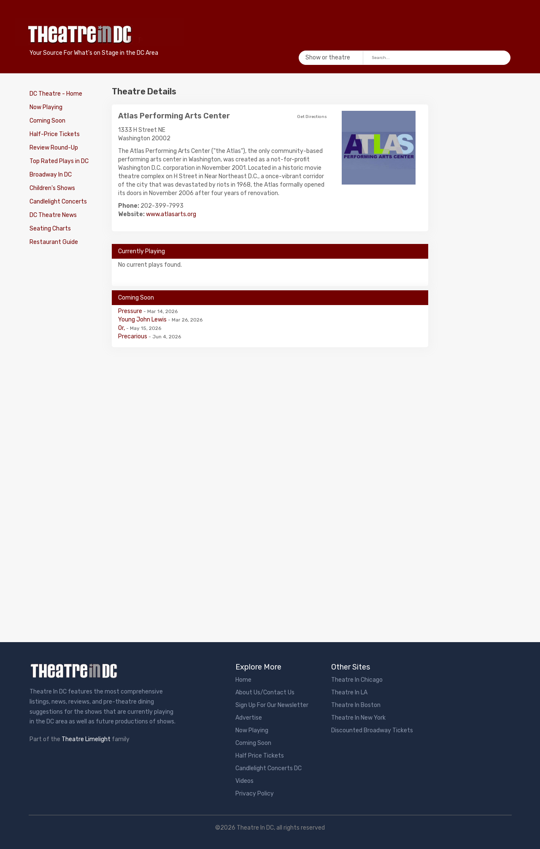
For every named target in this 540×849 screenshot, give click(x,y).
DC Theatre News (53, 215)
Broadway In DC (51, 174)
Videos (244, 781)
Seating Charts (50, 228)
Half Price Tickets (259, 755)
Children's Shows (52, 188)
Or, (122, 328)
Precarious (133, 336)
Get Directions (312, 116)
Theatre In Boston (356, 705)
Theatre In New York (358, 717)
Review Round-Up (54, 147)
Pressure (130, 311)
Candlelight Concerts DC (268, 768)
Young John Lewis (143, 319)
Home (243, 679)
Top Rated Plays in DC (59, 161)
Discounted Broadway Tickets (372, 730)
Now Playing (46, 107)
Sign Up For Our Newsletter (271, 705)
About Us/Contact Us (264, 692)
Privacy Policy (254, 793)
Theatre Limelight (86, 739)
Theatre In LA (349, 692)
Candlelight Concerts (58, 201)
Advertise (248, 717)
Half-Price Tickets (55, 134)
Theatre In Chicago (357, 679)
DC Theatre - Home (56, 93)
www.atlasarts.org (171, 214)
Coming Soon (47, 120)
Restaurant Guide (54, 242)
